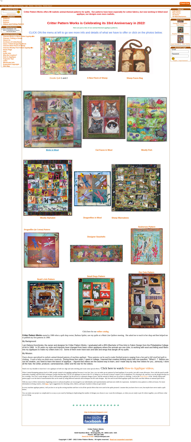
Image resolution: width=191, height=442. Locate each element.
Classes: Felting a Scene (11, 38)
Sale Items (176, 11)
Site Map (6, 66)
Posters (6, 20)
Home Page (7, 50)
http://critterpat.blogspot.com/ (95, 412)
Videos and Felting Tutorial (11, 24)
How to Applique (9, 57)
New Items (176, 13)
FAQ (4, 51)
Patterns (6, 18)
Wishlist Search (47, 6)
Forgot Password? (183, 60)
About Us (6, 40)
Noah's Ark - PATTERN (180, 34)
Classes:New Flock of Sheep (11, 46)
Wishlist (31, 6)
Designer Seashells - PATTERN (180, 24)
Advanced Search (11, 14)
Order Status (38, 6)
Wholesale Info (9, 62)
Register (10, 6)
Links (5, 61)
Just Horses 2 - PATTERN (180, 44)
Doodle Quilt (55, 78)
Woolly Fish (146, 150)
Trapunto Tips (8, 59)
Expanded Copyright (11, 64)
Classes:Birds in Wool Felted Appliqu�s (11, 36)
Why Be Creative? (10, 55)
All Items (175, 15)
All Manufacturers (179, 16)
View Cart (4, 6)
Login (26, 6)
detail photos (144, 376)
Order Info (7, 53)
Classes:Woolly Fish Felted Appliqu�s (11, 48)
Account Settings (19, 6)
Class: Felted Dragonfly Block (11, 44)
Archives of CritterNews (11, 42)
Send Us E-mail (88, 436)
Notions (6, 22)
